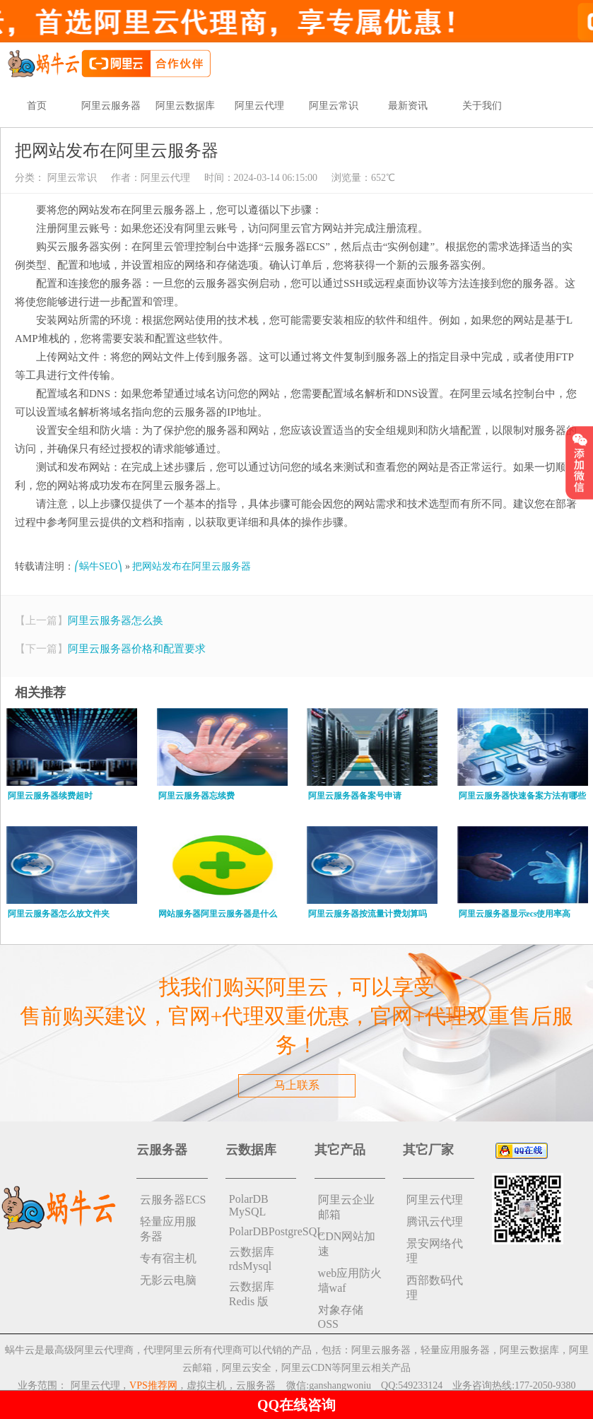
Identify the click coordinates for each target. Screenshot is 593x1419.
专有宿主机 (168, 1258)
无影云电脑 (168, 1280)
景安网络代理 (434, 1250)
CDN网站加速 (347, 1243)
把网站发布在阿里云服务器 (191, 566)
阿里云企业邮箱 (346, 1207)
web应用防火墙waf (350, 1280)
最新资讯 (408, 105)
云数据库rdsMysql (251, 1259)
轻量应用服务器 (168, 1228)
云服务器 (256, 1385)
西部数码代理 (434, 1287)
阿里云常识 (333, 105)
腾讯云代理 (434, 1221)
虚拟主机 (206, 1385)
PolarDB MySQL (249, 1205)
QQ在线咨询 (296, 1405)
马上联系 (296, 1085)
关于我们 (482, 105)
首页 (37, 105)
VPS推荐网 (153, 1385)
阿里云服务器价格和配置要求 (137, 648)
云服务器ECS (173, 1200)
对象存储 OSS (340, 1317)
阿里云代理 (259, 105)
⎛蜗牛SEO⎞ (98, 566)
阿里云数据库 (185, 105)
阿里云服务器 (111, 105)
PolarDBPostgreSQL (263, 1231)
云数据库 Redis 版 (251, 1293)
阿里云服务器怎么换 (115, 620)
